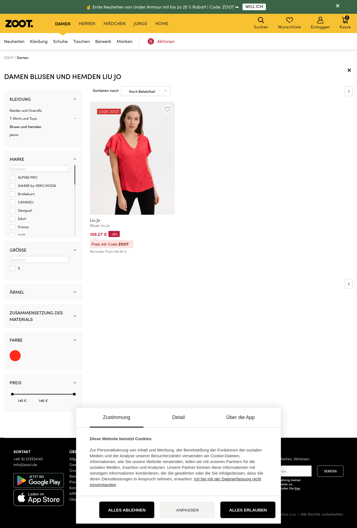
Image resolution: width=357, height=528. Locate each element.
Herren (87, 23)
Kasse (345, 22)
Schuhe (60, 41)
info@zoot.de (25, 464)
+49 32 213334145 (28, 458)
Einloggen (320, 23)
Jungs (140, 23)
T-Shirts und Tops (23, 118)
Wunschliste (289, 23)
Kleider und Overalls (26, 110)
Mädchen (114, 23)
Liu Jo (95, 220)
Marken (124, 41)
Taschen (81, 41)
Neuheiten (14, 41)
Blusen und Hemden (25, 126)
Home (161, 23)
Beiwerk (103, 41)
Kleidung (39, 41)
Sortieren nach (106, 90)
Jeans (14, 134)
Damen (62, 23)
